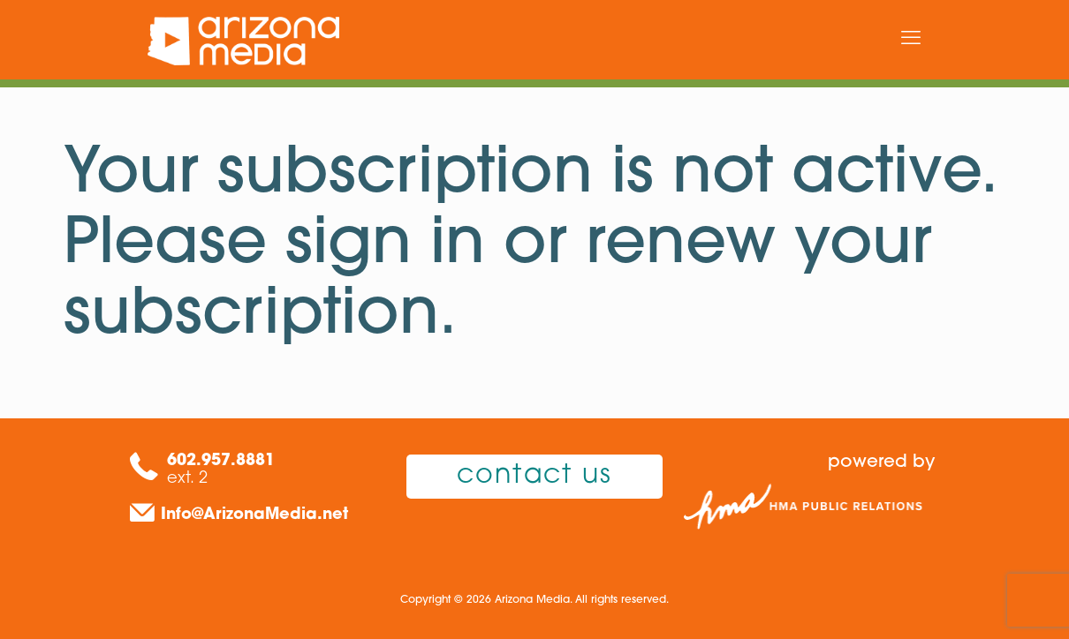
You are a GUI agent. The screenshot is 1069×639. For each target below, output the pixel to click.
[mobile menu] (911, 40)
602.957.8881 (221, 461)
